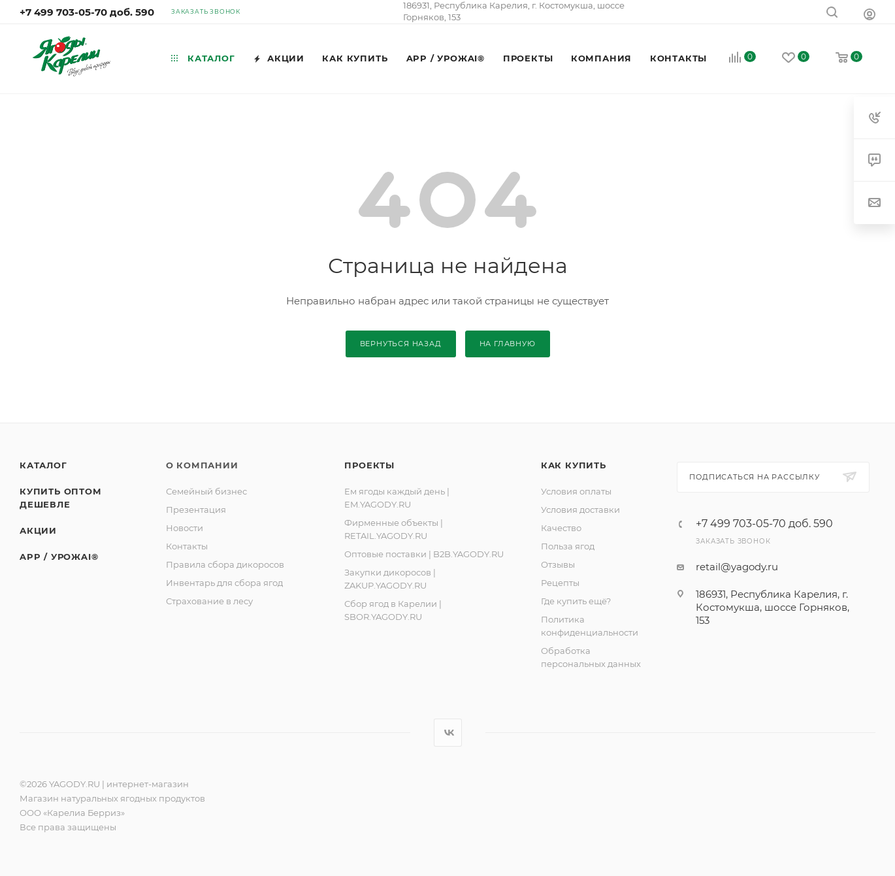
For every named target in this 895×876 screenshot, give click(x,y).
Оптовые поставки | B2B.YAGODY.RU (424, 554)
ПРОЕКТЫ (369, 465)
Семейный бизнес (206, 491)
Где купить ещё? (576, 601)
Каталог (43, 465)
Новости (184, 528)
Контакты (187, 546)
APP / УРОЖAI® (59, 556)
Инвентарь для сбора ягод (224, 582)
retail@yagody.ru (737, 566)
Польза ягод (567, 546)
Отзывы (558, 564)
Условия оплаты (576, 491)
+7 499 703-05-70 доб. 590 (87, 12)
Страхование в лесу (209, 601)
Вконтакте (448, 733)
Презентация (196, 509)
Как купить (573, 465)
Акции (38, 530)
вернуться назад (401, 343)
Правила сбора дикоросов (225, 564)
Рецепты (560, 582)
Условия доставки (580, 509)
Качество (561, 528)
